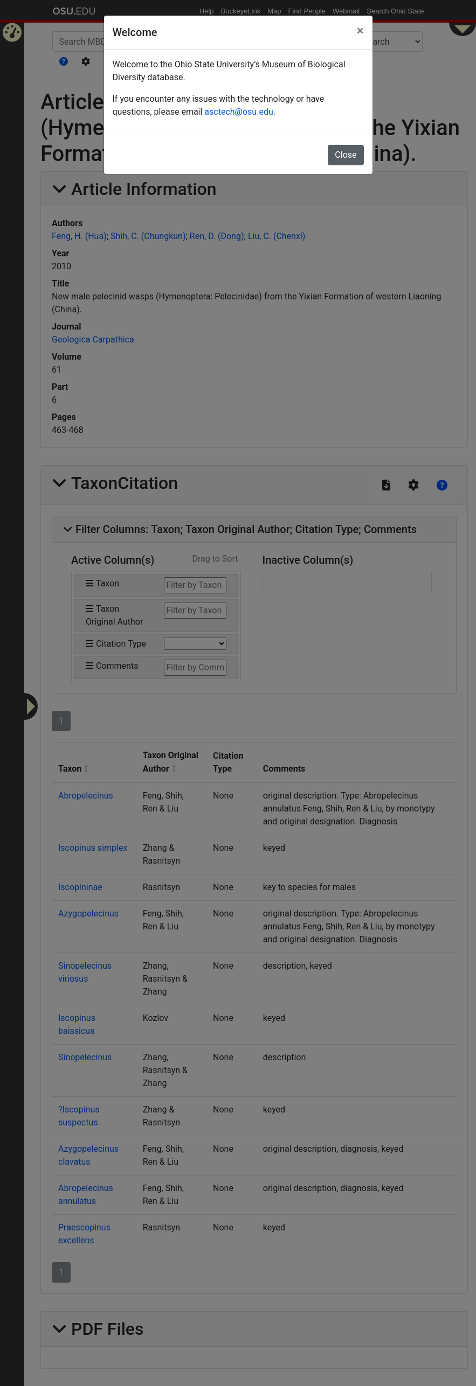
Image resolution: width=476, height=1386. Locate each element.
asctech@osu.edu (238, 112)
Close (345, 155)
